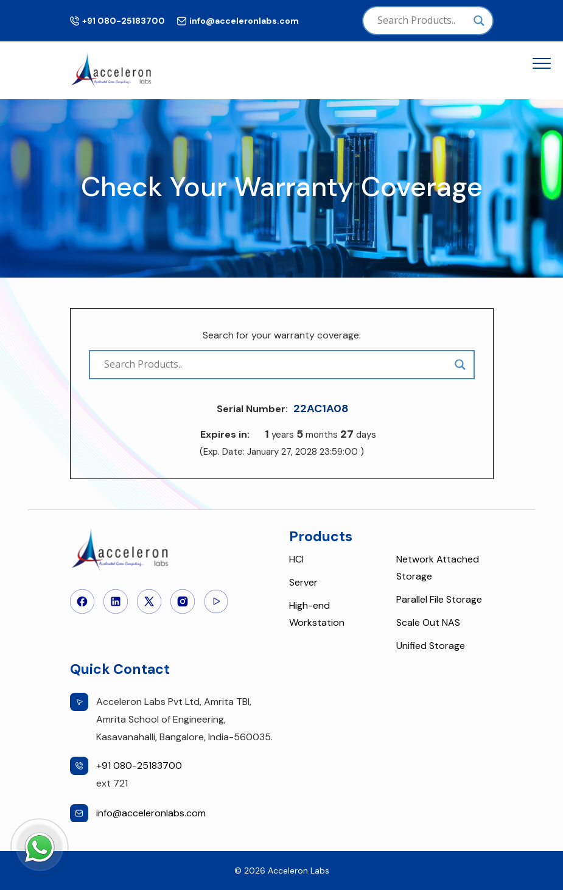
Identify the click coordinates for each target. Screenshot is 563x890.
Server (303, 582)
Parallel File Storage (439, 599)
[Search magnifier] (479, 20)
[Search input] (422, 20)
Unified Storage (430, 645)
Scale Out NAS (428, 622)
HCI (296, 559)
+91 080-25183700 (123, 20)
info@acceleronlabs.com (244, 20)
